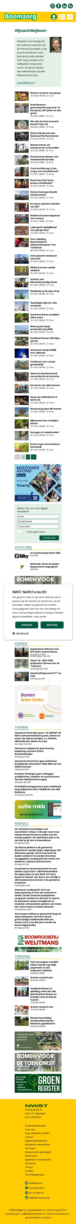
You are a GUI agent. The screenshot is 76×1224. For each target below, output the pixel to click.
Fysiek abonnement (35, 1125)
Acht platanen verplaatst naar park (43, 257)
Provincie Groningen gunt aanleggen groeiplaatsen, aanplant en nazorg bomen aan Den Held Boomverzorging (37, 776)
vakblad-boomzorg (39, 1197)
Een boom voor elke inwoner (45, 385)
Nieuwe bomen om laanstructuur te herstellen (44, 146)
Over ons (30, 1129)
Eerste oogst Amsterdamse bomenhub (45, 445)
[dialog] (38, 612)
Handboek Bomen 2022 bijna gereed (45, 339)
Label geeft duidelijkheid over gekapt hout (43, 229)
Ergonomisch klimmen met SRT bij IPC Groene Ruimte (44, 650)
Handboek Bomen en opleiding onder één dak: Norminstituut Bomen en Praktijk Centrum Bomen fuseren (43, 994)
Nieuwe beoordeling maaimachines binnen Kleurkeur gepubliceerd (42, 1020)
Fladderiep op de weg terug (44, 290)
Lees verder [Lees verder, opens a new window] (40, 616)
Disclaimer (30, 1163)
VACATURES (23, 547)
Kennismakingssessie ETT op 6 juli (45, 674)
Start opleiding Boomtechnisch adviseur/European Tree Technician (43, 243)
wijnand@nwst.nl (26, 82)
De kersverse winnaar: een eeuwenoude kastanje (44, 158)
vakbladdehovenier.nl (33, 1213)
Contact (29, 1136)
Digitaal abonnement (36, 1140)
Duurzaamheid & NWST (37, 1133)
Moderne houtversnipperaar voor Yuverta (45, 217)
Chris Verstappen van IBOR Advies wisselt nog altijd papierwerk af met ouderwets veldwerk (44, 966)
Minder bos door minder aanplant (42, 269)
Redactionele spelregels (38, 1152)
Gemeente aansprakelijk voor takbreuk (43, 351)
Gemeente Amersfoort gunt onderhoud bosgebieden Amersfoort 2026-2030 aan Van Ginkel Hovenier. (38, 763)
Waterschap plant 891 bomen (45, 408)
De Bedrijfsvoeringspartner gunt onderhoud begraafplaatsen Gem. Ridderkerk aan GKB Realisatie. (38, 789)
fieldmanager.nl (17, 1209)
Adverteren (31, 1155)
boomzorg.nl (12, 1213)
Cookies (29, 1170)
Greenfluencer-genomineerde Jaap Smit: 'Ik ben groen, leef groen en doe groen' (45, 109)
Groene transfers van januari (45, 92)
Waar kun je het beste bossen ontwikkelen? (42, 181)
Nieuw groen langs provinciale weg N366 (41, 328)
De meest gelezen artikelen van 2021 (45, 205)
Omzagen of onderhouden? (44, 432)
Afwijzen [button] (26, 624)
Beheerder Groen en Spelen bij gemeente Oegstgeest (44, 565)
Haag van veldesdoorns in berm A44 (43, 398)
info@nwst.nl (35, 1183)
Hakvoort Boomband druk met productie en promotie (44, 375)
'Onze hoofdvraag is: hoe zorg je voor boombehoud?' (44, 170)
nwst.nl (47, 1217)
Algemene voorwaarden (38, 1159)
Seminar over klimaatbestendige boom (43, 281)
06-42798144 (36, 1192)
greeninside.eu (33, 1217)
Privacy (29, 1167)
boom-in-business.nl (57, 1213)
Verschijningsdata (34, 1174)
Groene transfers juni (41, 977)
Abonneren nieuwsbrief (37, 1144)
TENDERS (21, 727)
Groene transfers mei (41, 1006)
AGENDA (21, 643)
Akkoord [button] (52, 624)
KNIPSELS (22, 823)
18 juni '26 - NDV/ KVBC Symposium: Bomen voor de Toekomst (44, 663)
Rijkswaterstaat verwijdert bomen (44, 422)
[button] (20, 633)
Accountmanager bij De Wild (45, 552)
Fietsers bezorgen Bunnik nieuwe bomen (43, 193)
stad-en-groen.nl (56, 1209)
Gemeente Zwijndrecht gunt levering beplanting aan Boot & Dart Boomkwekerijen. (34, 751)
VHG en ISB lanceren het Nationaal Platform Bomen (44, 134)
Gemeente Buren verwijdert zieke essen (45, 316)
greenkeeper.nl (36, 1209)
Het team (30, 1148)
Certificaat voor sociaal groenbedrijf (42, 363)
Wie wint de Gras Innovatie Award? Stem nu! (44, 123)
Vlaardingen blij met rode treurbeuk (43, 304)
